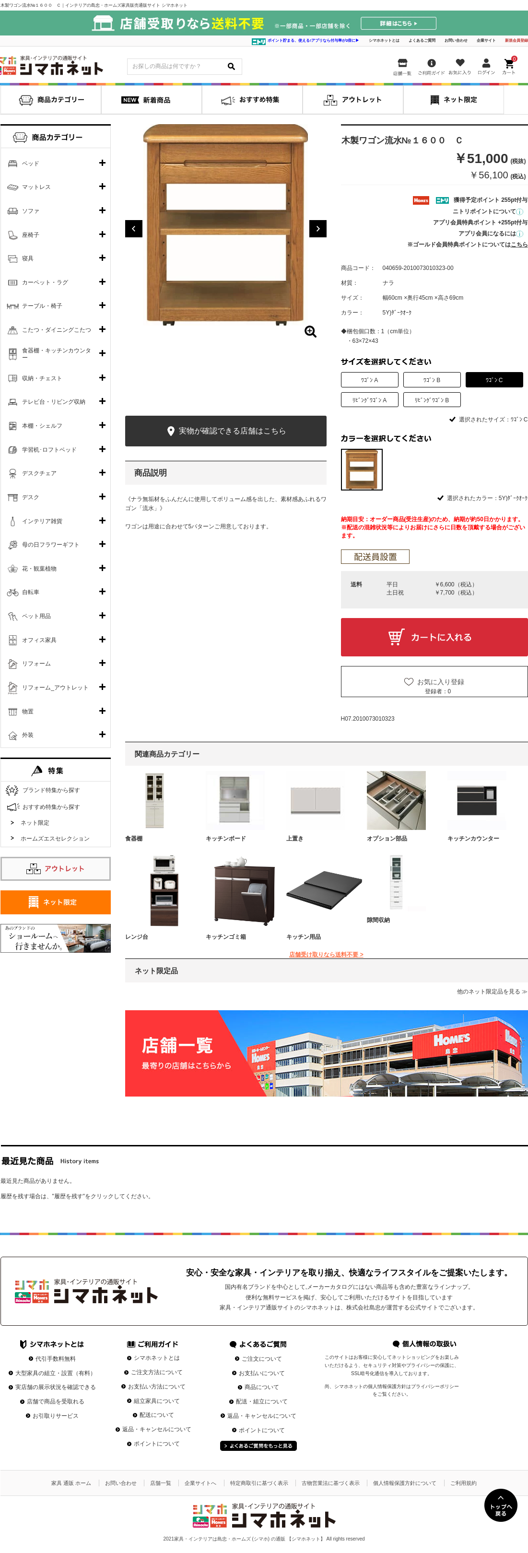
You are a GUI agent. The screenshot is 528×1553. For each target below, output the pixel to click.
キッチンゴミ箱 (226, 937)
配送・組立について (262, 1401)
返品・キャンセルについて (156, 1429)
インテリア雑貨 (42, 521)
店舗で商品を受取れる (55, 1401)
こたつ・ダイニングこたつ (56, 330)
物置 (28, 711)
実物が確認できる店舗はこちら (225, 431)
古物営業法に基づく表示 (331, 1483)
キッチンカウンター (473, 838)
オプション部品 (387, 838)
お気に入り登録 (440, 682)
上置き (295, 838)
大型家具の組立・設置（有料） (55, 1373)
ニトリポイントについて (488, 211)
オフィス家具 (39, 640)
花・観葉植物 (39, 568)
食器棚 (133, 838)
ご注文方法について (157, 1372)
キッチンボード (226, 838)
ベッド (30, 163)
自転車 (30, 592)
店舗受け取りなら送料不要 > (326, 954)
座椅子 (30, 235)
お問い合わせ (456, 40)
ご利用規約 (463, 1483)
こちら (519, 244)
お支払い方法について (157, 1386)
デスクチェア (39, 473)
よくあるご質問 (422, 40)
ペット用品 (36, 616)
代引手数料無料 (55, 1358)
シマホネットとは (384, 40)
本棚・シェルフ (42, 425)
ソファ (30, 211)
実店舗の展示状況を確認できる (55, 1387)
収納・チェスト (42, 378)
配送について (157, 1415)
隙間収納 (378, 920)
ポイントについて (157, 1443)
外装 (28, 735)
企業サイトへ (200, 1483)
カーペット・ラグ (45, 282)
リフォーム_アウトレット (55, 687)
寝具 (28, 258)
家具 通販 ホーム (71, 1483)
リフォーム (36, 663)
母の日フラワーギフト (51, 544)
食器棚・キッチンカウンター (56, 354)
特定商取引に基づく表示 (259, 1483)
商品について (262, 1387)
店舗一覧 (160, 1483)
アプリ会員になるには (490, 233)
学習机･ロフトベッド (49, 449)
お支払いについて (262, 1373)
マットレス (36, 187)
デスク (30, 497)
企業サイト (486, 40)
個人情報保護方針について (404, 1483)
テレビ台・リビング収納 (53, 401)
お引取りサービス (56, 1416)
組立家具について (157, 1401)
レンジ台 (136, 937)
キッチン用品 (303, 937)
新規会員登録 (516, 40)
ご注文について (262, 1358)
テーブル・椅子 (42, 306)
